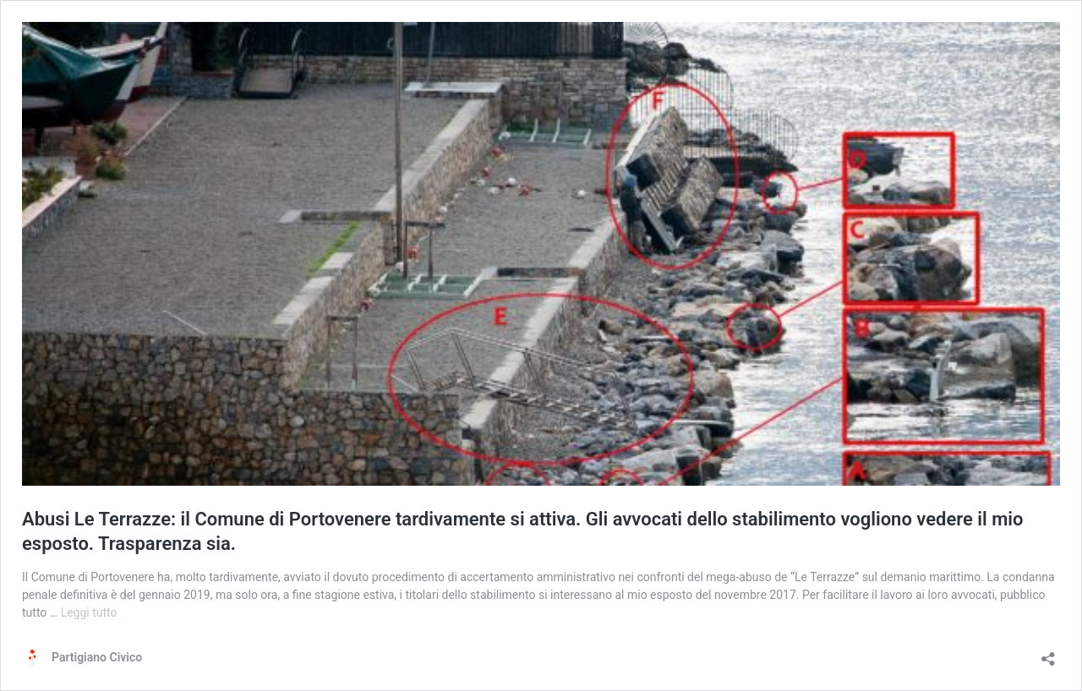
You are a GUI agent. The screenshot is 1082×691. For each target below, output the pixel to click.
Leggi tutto (89, 612)
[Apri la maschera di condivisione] (1048, 653)
